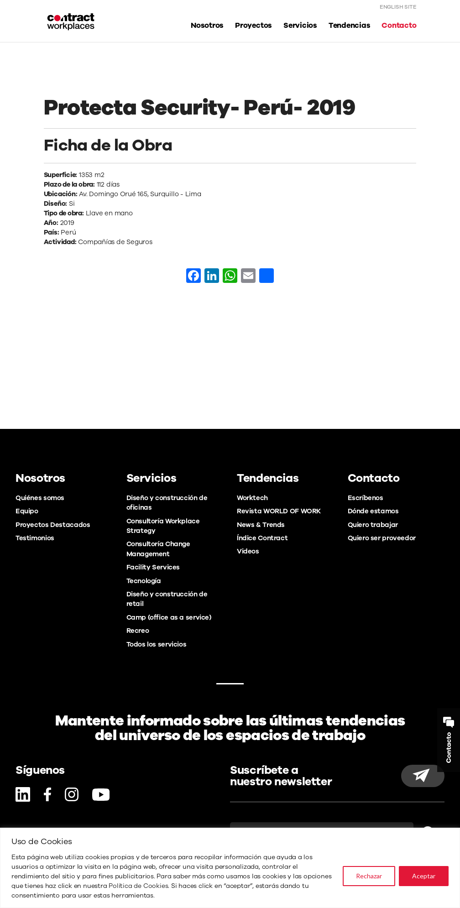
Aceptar (423, 876)
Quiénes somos (40, 497)
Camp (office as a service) (168, 617)
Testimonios (35, 538)
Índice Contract (262, 538)
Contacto (399, 26)
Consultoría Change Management (158, 548)
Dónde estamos (373, 511)
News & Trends (261, 524)
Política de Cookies (138, 886)
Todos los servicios (156, 644)
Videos (248, 551)
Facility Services (153, 567)
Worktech (252, 497)
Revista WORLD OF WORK (279, 511)
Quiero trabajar (373, 524)
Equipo (27, 511)
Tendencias (350, 26)
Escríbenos (365, 497)
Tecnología (143, 580)
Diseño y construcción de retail (167, 599)
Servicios (300, 26)
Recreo (137, 630)
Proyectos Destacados (53, 524)
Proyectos (253, 26)
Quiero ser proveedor (382, 538)
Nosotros (207, 26)
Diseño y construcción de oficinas (167, 502)
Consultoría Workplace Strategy (163, 526)
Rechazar (369, 876)
